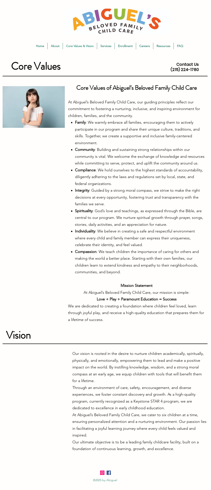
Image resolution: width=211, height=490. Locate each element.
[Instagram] (102, 473)
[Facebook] (109, 473)
